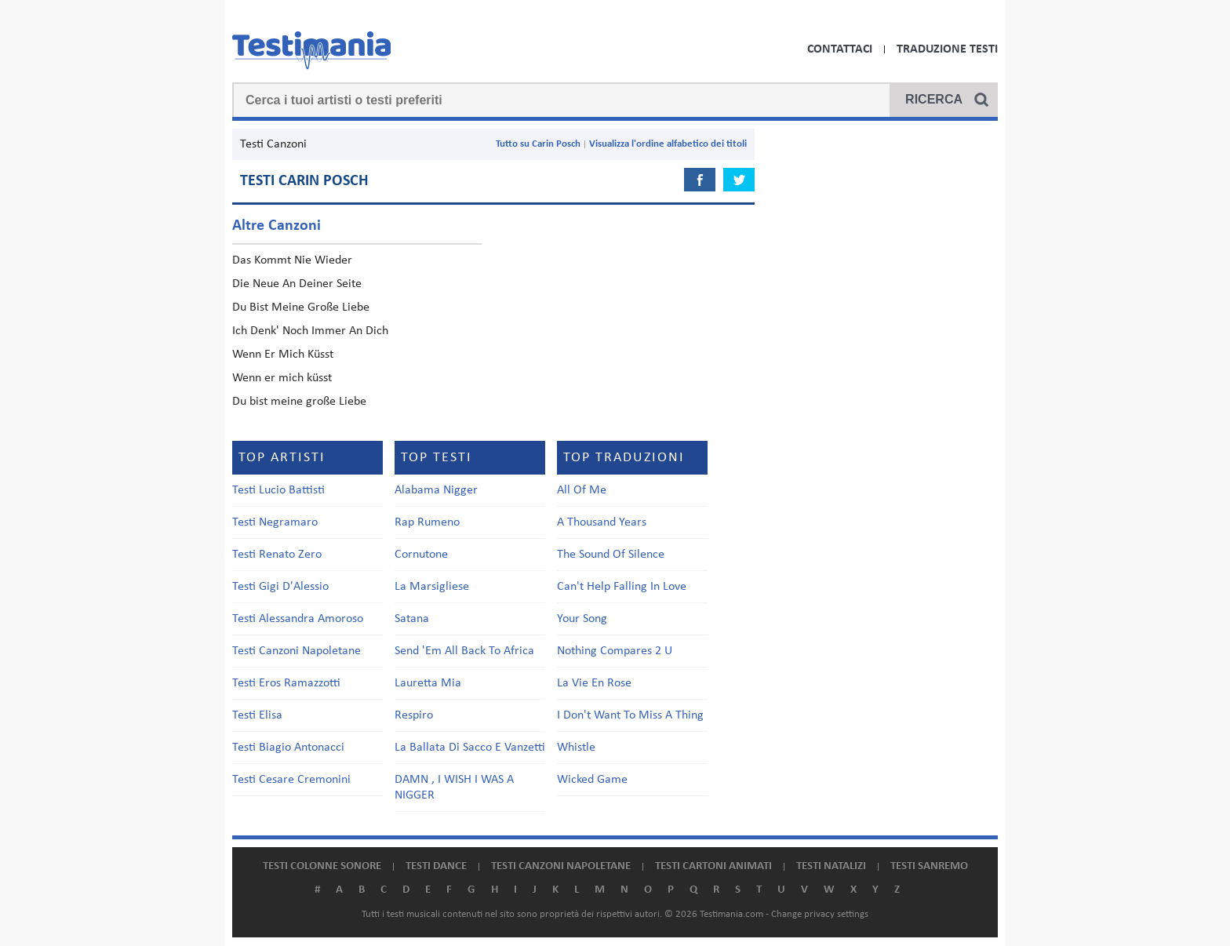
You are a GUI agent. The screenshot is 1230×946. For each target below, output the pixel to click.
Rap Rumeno (427, 522)
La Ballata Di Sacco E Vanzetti (470, 747)
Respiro (414, 715)
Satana (412, 619)
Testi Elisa (257, 715)
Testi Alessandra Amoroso (297, 619)
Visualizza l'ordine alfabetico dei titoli (668, 144)
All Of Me (581, 490)
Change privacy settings (819, 914)
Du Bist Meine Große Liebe (300, 307)
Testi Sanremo (929, 866)
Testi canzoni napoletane (561, 866)
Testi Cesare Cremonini (291, 779)
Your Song (582, 619)
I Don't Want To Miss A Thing (630, 715)
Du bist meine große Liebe (299, 401)
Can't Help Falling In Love (621, 586)
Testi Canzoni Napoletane (296, 651)
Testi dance (436, 866)
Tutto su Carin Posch (538, 144)
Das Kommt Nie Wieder (292, 260)
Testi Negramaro (275, 522)
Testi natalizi (831, 866)
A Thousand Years (601, 522)
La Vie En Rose (594, 683)
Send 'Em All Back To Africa (464, 651)
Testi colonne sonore (322, 866)
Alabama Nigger (436, 490)
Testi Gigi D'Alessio (280, 586)
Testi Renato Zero (277, 554)
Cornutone (421, 554)
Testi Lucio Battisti (278, 490)
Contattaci (839, 49)
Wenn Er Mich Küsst (282, 354)
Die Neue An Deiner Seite (297, 284)
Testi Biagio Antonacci (288, 747)
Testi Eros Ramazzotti (286, 683)
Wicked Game (592, 779)
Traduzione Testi (947, 49)
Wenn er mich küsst (282, 378)
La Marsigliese (432, 586)
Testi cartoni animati (713, 866)
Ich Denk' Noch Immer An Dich (310, 331)
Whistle (576, 747)
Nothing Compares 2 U (614, 651)
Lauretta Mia (428, 683)
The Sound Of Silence (610, 554)
